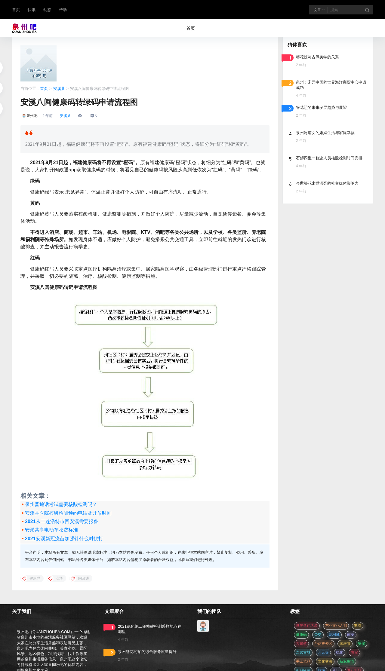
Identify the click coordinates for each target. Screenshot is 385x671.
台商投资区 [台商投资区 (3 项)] (323, 644)
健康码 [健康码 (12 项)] (301, 635)
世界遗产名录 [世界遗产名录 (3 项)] (307, 626)
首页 (16, 10)
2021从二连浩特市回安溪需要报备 (61, 521)
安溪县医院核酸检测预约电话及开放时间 (68, 513)
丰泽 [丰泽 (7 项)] (357, 626)
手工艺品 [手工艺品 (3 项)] (303, 661)
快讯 (31, 10)
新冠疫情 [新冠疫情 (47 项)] (347, 661)
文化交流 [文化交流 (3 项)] (325, 661)
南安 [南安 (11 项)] (350, 635)
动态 (47, 10)
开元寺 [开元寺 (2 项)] (323, 652)
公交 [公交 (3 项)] (318, 635)
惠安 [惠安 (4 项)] (354, 652)
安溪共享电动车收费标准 (51, 529)
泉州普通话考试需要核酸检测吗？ (61, 504)
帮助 (63, 10)
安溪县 (59, 88)
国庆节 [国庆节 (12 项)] (345, 644)
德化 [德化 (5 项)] (339, 652)
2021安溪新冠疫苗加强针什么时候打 (64, 538)
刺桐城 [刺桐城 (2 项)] (334, 635)
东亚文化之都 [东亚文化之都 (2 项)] (336, 626)
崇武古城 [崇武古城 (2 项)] (303, 652)
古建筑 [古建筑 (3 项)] (301, 644)
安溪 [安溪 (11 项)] (361, 644)
